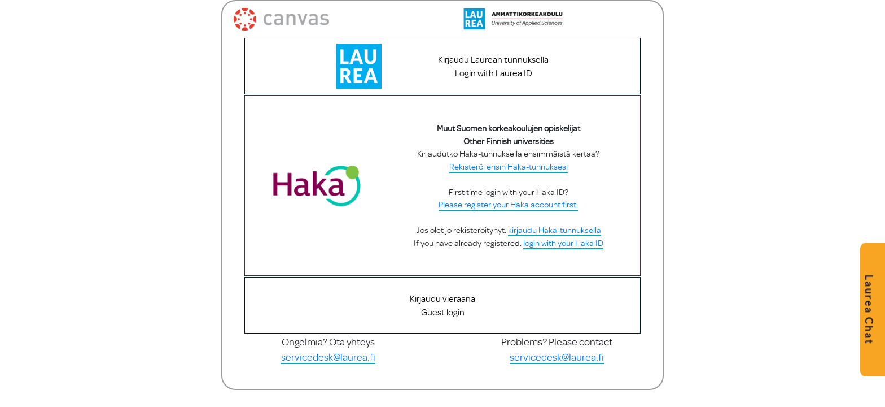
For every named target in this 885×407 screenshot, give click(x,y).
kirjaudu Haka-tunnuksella (554, 242)
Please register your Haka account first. (507, 217)
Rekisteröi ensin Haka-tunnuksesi (508, 179)
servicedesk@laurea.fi (328, 376)
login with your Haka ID (563, 255)
